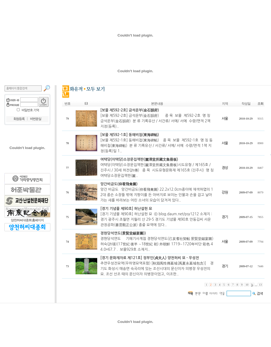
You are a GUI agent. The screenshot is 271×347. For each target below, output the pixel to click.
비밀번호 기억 (30, 110)
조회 (260, 103)
